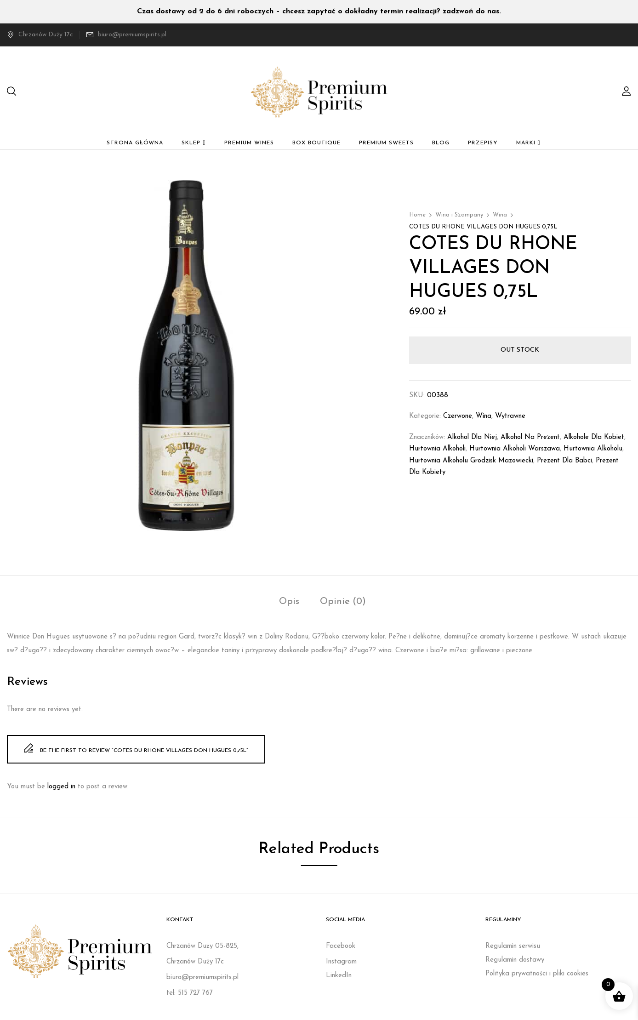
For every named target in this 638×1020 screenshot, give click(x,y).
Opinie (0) (343, 601)
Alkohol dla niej (472, 437)
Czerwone (457, 416)
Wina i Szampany (459, 215)
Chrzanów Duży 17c (40, 34)
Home (417, 215)
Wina (500, 215)
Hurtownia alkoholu (593, 448)
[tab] (289, 603)
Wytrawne (510, 416)
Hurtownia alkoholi (437, 448)
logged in (61, 786)
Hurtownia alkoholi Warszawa (514, 448)
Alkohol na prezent (530, 437)
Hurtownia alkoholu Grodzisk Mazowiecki (471, 460)
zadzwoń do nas (471, 11)
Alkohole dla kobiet (594, 437)
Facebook (340, 946)
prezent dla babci (564, 460)
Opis (289, 601)
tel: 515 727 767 (189, 993)
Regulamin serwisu (512, 946)
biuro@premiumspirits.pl (132, 34)
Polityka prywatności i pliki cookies (536, 973)
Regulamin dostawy (514, 960)
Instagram (341, 961)
